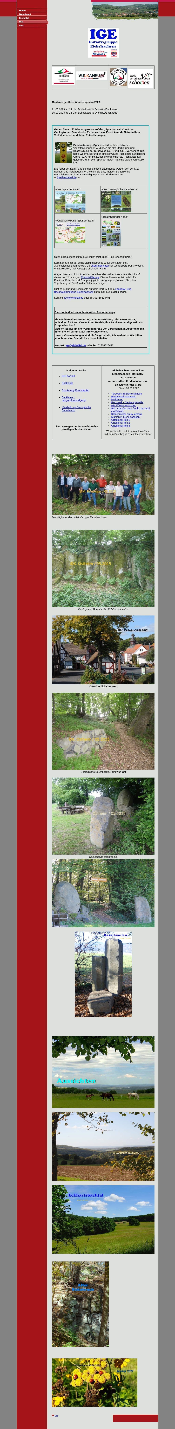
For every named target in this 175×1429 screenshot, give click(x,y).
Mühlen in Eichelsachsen (125, 416)
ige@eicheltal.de (66, 177)
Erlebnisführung (90, 277)
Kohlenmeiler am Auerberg (126, 413)
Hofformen (117, 399)
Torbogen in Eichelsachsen (126, 393)
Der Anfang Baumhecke (75, 390)
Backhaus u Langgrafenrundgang (73, 399)
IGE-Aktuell (68, 375)
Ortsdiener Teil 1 (120, 419)
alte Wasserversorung (123, 405)
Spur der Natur (100, 265)
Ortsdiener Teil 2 (120, 422)
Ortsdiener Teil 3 (120, 425)
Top (56, 1416)
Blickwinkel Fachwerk (123, 396)
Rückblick (67, 382)
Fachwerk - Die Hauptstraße (127, 402)
